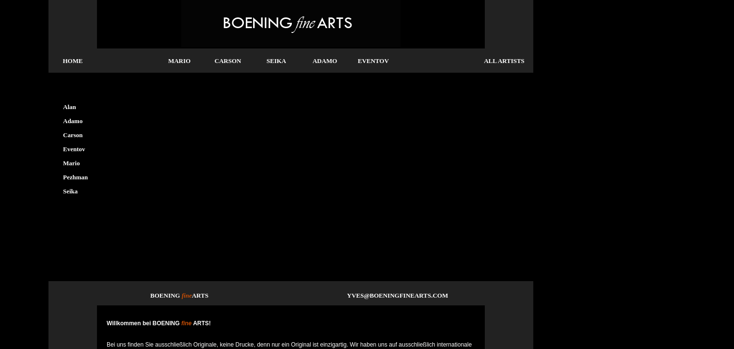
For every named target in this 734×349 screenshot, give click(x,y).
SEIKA (276, 60)
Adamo (72, 121)
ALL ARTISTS (504, 60)
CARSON (228, 60)
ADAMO (325, 60)
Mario (71, 163)
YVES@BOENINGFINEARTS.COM (397, 295)
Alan (69, 107)
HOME (72, 60)
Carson (72, 135)
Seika (70, 191)
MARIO (179, 60)
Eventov (74, 149)
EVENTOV (373, 60)
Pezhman (75, 177)
